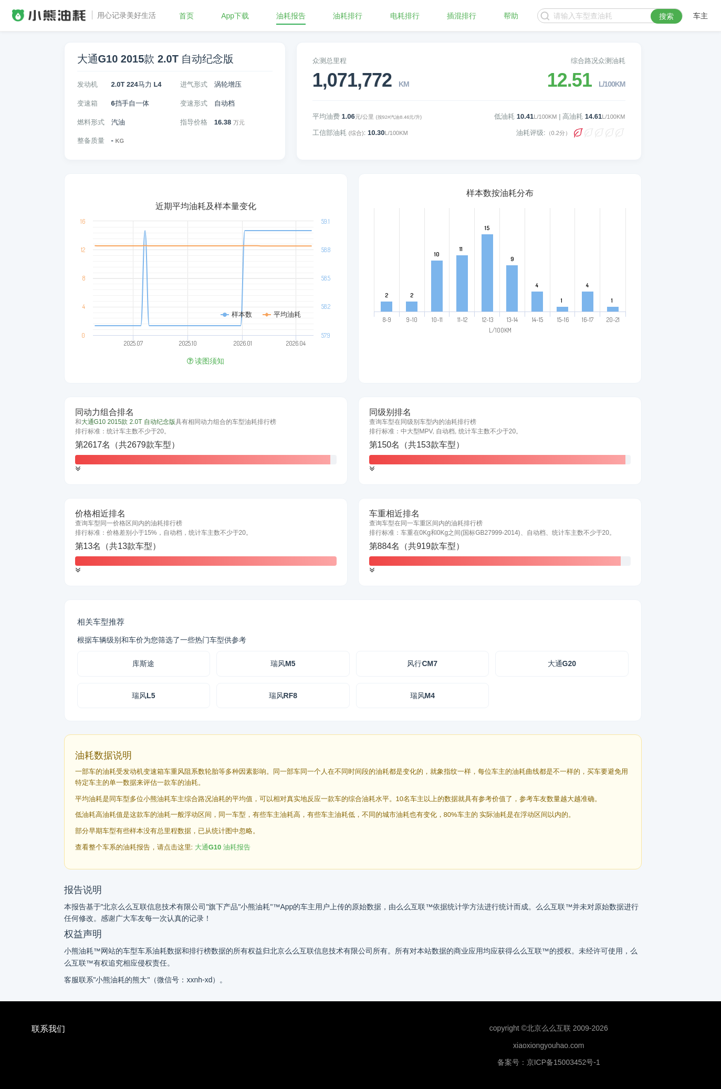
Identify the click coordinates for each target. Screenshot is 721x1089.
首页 (186, 15)
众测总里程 (329, 61)
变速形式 (193, 103)
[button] (77, 468)
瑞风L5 (143, 695)
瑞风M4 (422, 695)
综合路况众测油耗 (598, 61)
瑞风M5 (282, 663)
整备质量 (91, 140)
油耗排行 (347, 15)
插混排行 (461, 15)
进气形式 (193, 84)
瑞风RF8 (283, 695)
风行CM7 (422, 663)
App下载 (235, 15)
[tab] (206, 440)
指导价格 (193, 122)
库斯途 (143, 663)
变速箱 (87, 103)
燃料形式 (91, 122)
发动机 (87, 84)
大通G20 (562, 663)
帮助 (511, 15)
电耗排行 (405, 15)
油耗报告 (291, 15)
